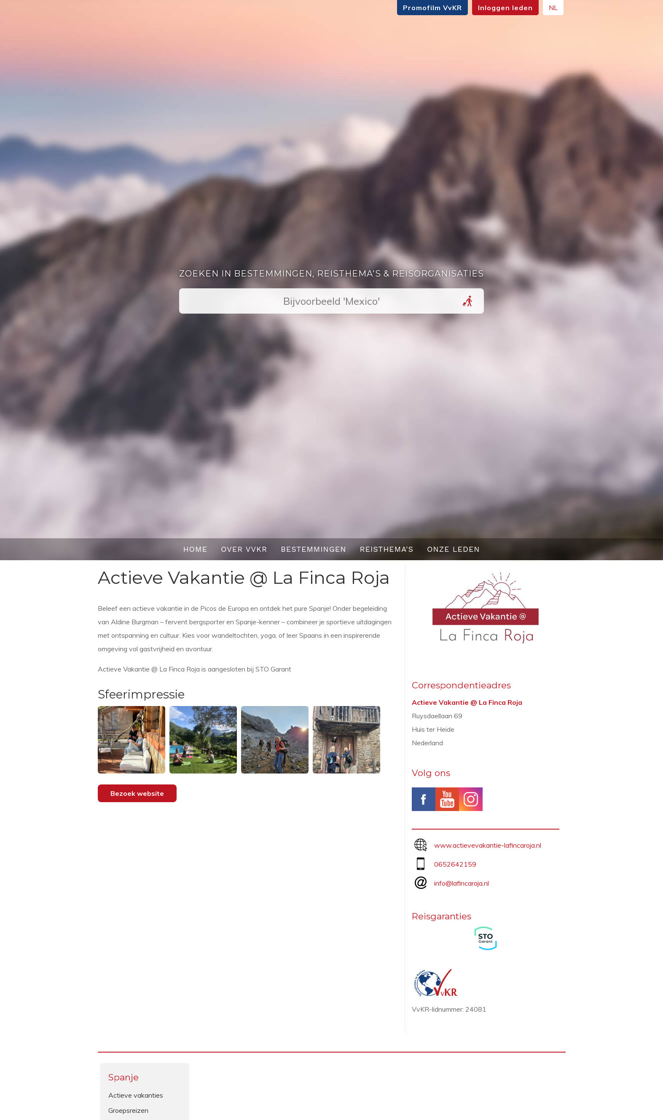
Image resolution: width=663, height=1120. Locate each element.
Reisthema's (387, 549)
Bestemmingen (313, 549)
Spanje (123, 1077)
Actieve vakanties (135, 1095)
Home (195, 549)
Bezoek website (137, 793)
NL (553, 7)
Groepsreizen (128, 1110)
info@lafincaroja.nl (461, 883)
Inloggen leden (505, 7)
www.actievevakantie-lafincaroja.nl (487, 845)
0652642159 (455, 864)
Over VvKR (244, 549)
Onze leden (453, 549)
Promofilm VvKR (432, 7)
